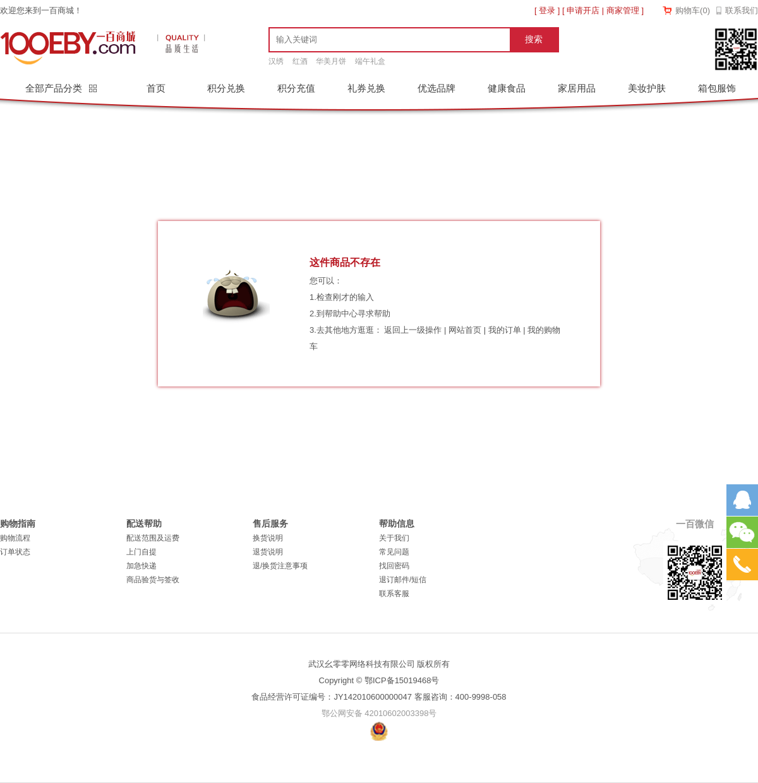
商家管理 (622, 10)
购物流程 (15, 538)
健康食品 (507, 88)
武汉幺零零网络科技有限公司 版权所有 (379, 664)
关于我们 (394, 538)
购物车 (692, 10)
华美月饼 (331, 61)
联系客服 (394, 593)
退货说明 (268, 551)
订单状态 (15, 551)
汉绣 (276, 61)
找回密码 (394, 565)
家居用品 (577, 88)
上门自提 (141, 551)
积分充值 (296, 88)
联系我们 (741, 10)
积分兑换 (226, 88)
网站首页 (464, 330)
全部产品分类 (55, 88)
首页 (156, 88)
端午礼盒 (370, 61)
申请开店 (583, 10)
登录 (547, 10)
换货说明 (268, 538)
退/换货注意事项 (280, 565)
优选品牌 (436, 88)
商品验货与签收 (152, 579)
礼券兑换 (366, 88)
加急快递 (141, 565)
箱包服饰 (717, 88)
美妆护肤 (647, 88)
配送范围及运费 (152, 538)
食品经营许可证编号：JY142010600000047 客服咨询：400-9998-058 (378, 697)
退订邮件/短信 (402, 579)
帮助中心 (341, 313)
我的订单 (504, 330)
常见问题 (394, 551)
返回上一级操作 (413, 330)
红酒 (300, 61)
